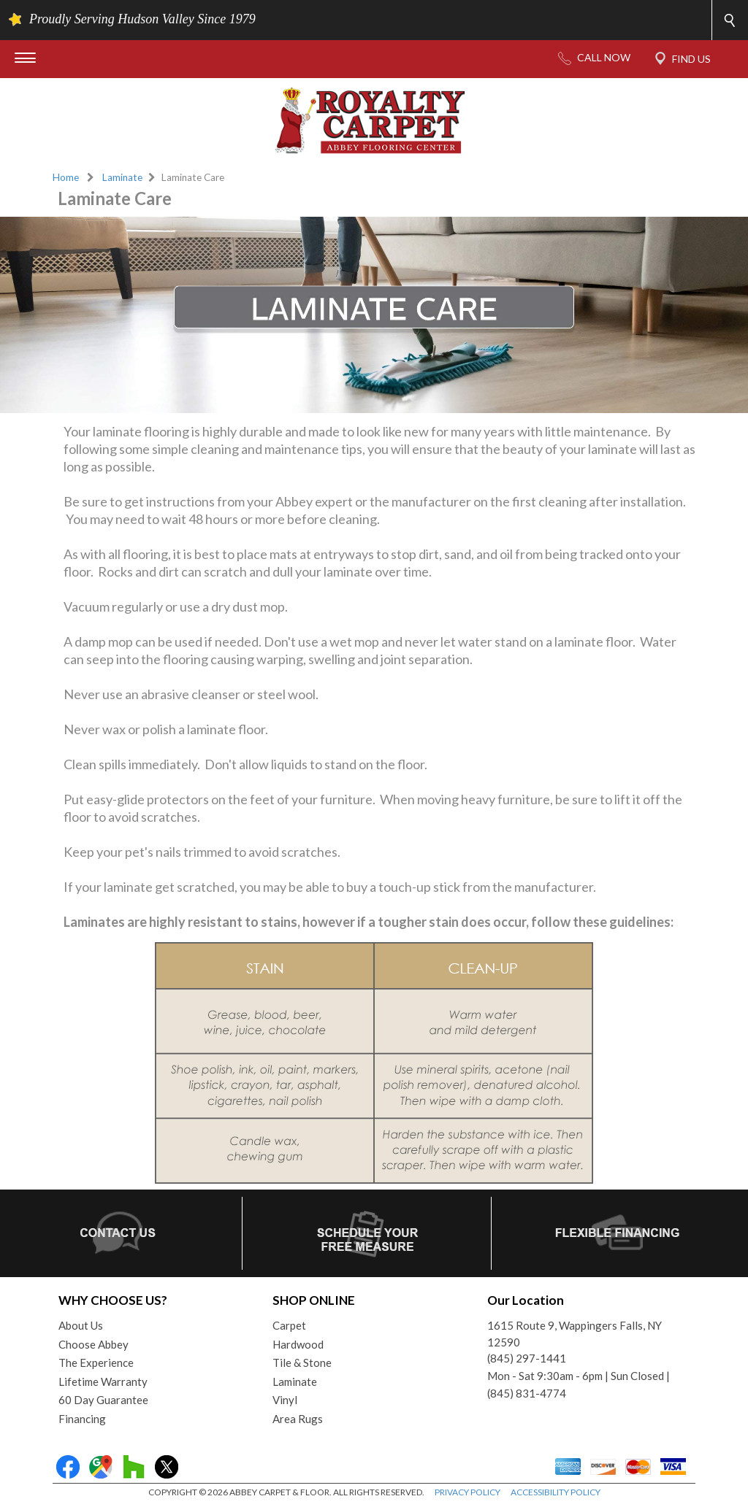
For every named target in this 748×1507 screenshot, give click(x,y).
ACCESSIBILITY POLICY (555, 1492)
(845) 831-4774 (526, 1393)
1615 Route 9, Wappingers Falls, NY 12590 (574, 1334)
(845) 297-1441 (526, 1358)
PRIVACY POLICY (467, 1492)
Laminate (122, 177)
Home (66, 177)
